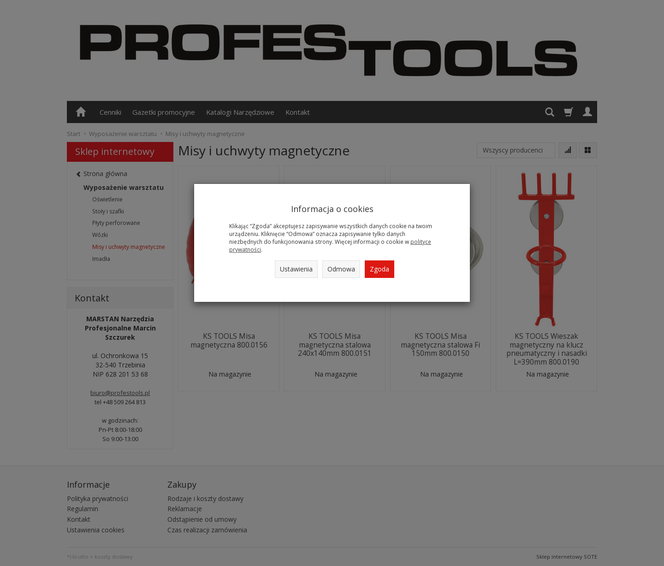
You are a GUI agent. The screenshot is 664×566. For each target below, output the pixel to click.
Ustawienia (296, 269)
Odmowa (341, 269)
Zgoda (379, 269)
